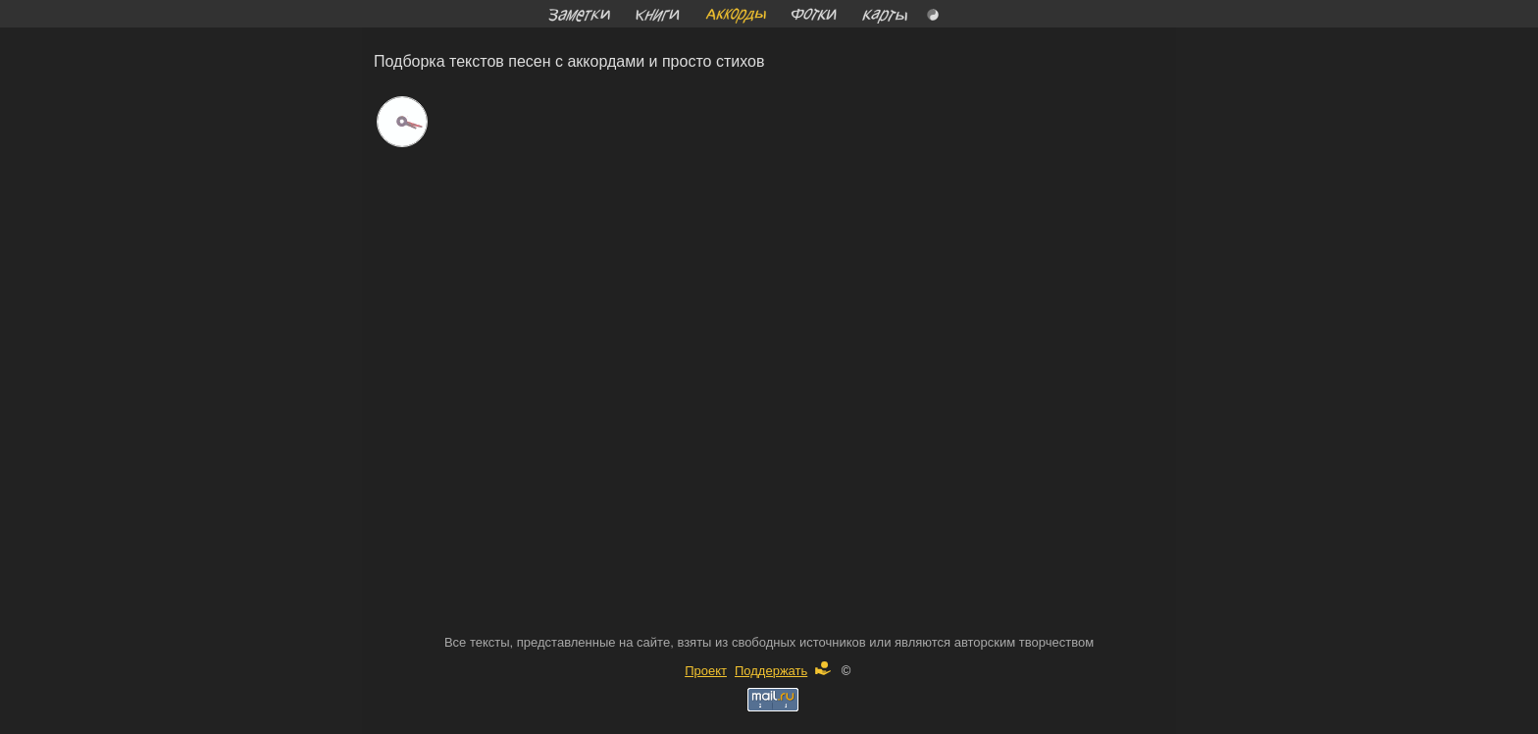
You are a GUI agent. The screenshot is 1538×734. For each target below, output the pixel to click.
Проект (706, 670)
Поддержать (783, 670)
